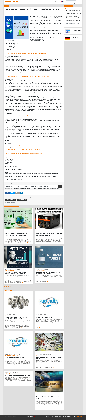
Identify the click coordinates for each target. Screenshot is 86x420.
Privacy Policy (52, 416)
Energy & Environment (13, 230)
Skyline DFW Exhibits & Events (41, 395)
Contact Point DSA (66, 416)
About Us (79, 3)
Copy (59, 186)
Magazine (75, 3)
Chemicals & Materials (44, 269)
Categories (51, 3)
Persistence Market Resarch (40, 315)
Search (78, 1)
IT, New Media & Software (13, 372)
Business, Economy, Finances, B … (15, 269)
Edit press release (21, 199)
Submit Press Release (58, 3)
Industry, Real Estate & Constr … (45, 354)
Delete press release (11, 199)
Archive (70, 3)
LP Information (7, 315)
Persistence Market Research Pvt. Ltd (11, 355)
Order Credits (65, 3)
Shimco (37, 355)
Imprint (57, 1)
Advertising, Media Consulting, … (14, 314)
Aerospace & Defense (17, 13)
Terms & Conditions (58, 416)
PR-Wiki (53, 1)
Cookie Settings (79, 416)
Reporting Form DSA (72, 416)
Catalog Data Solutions (9, 373)
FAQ (45, 416)
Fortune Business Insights (9, 270)
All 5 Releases (7, 286)
